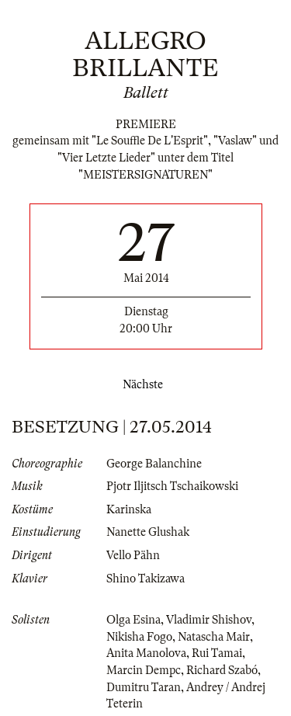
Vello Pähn (133, 555)
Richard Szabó (222, 670)
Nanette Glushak (147, 532)
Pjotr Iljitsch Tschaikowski (172, 486)
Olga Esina (133, 619)
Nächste (146, 384)
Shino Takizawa (145, 578)
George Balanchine (154, 463)
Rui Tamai (217, 653)
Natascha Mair (214, 637)
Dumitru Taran (143, 687)
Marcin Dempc (143, 670)
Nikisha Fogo (139, 637)
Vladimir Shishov (208, 619)
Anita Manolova (146, 653)
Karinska (128, 509)
